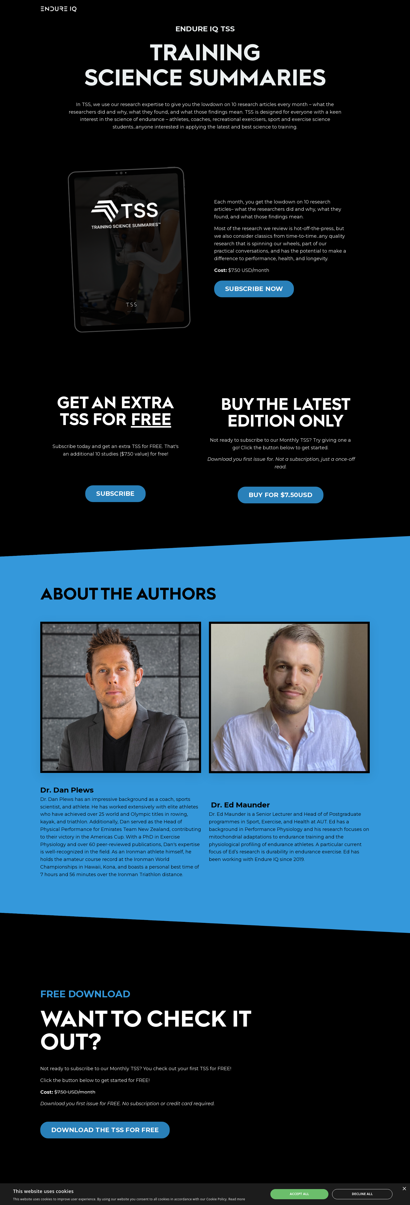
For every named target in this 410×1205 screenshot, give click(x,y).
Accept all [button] (299, 1194)
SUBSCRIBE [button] (115, 493)
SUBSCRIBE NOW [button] (254, 289)
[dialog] (205, 1194)
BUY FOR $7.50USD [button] (280, 495)
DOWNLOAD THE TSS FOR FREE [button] (105, 1130)
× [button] (404, 1189)
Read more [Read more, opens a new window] (236, 1199)
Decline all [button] (362, 1194)
